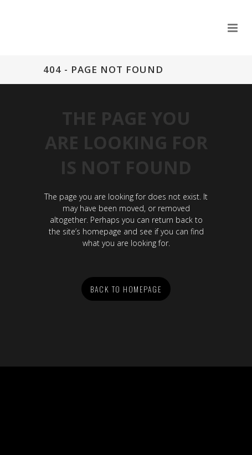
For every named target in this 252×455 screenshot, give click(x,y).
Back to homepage (126, 289)
